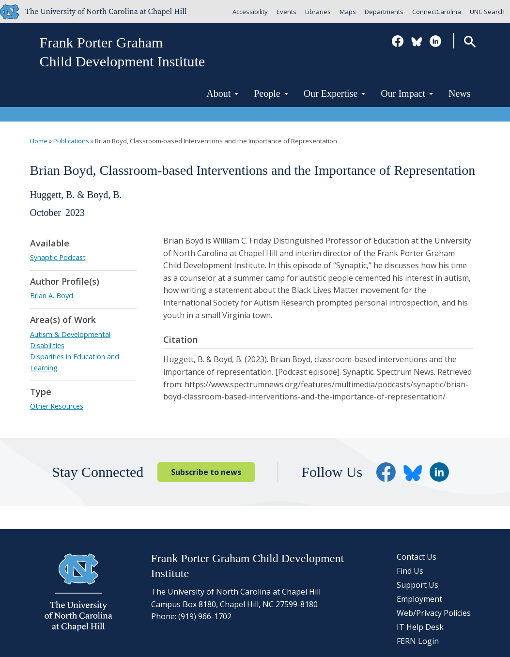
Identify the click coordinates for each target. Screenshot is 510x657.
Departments (384, 11)
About (222, 93)
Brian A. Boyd (51, 295)
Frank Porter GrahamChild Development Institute (122, 51)
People (271, 93)
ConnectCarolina (436, 11)
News (459, 93)
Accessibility (250, 11)
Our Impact (407, 93)
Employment (419, 599)
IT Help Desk (420, 627)
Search (469, 41)
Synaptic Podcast (58, 257)
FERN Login (418, 641)
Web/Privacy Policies (434, 613)
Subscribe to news (206, 472)
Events (286, 11)
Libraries (318, 11)
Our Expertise (335, 93)
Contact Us (416, 556)
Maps (348, 11)
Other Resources (56, 406)
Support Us (417, 585)
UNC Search (487, 11)
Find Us (410, 570)
